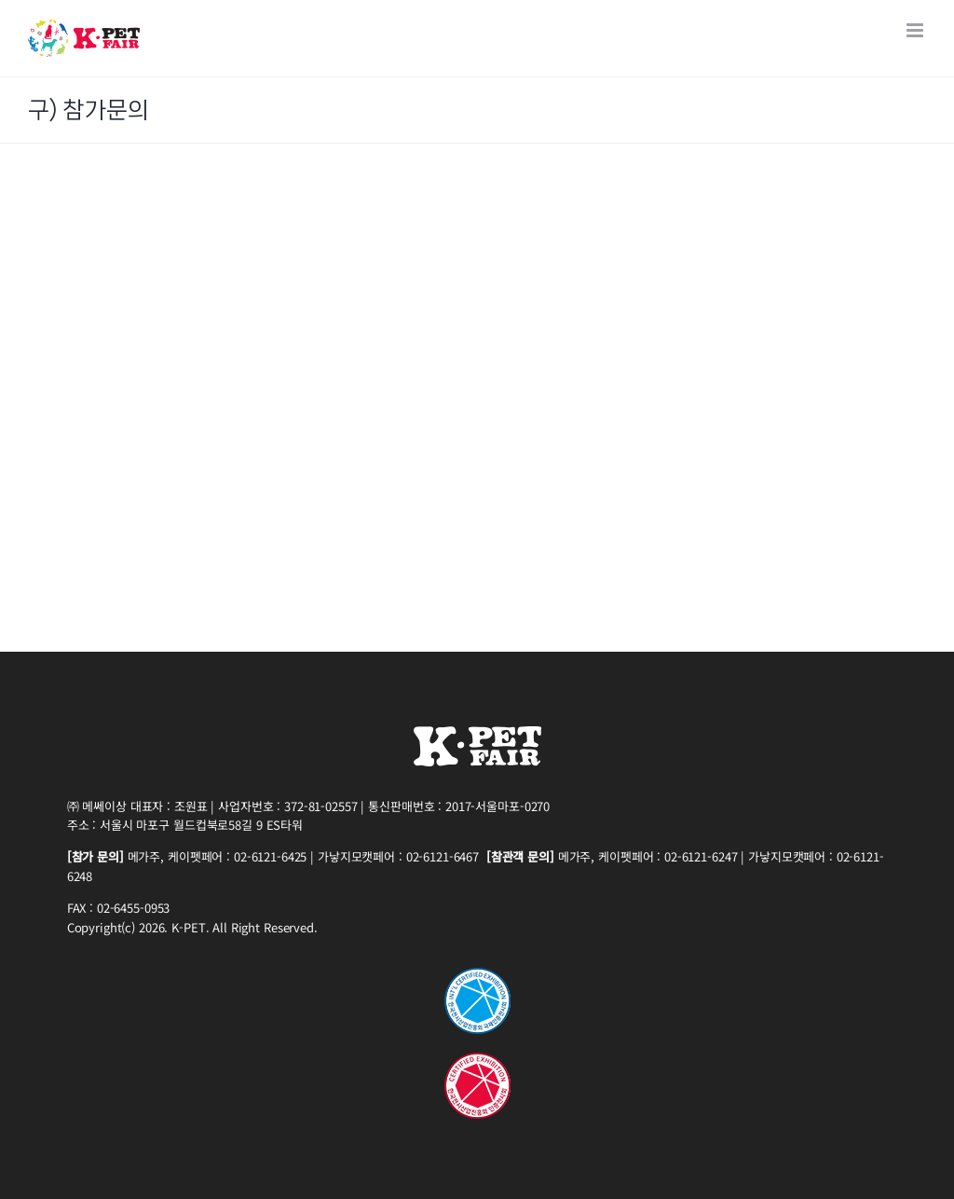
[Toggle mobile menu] (916, 30)
